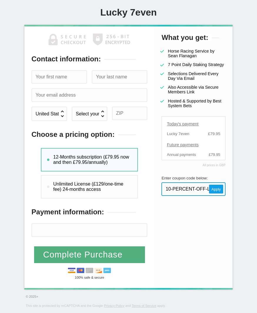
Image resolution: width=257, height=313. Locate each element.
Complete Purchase (84, 254)
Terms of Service (144, 305)
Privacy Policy (114, 305)
